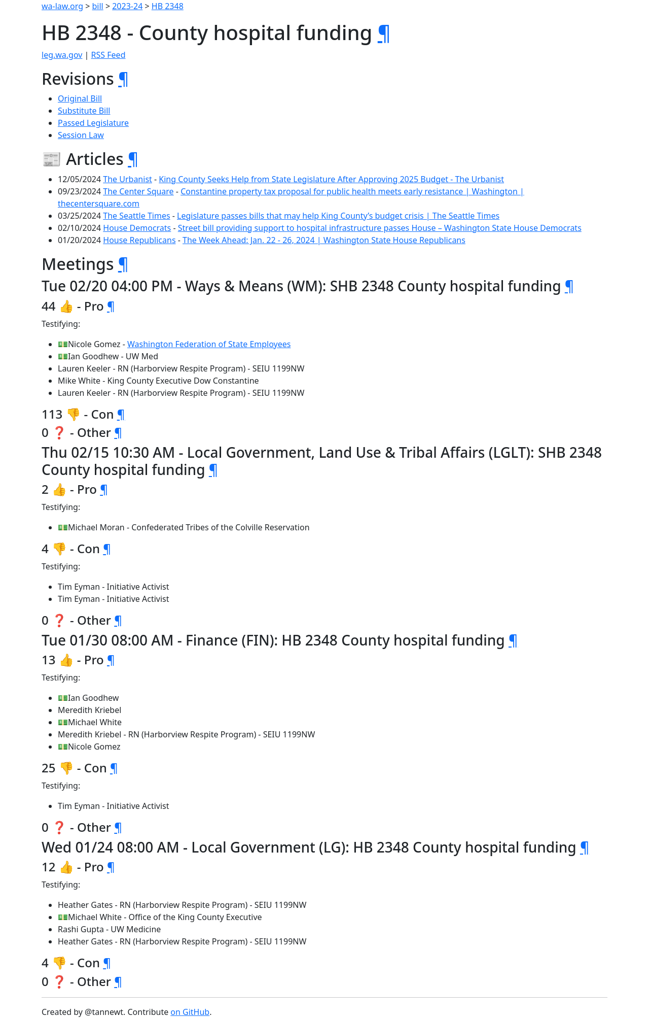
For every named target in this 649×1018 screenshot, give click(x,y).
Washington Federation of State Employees (209, 344)
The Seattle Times (136, 215)
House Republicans (139, 240)
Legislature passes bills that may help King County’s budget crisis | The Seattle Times (338, 215)
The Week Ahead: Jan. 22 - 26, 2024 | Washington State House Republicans (324, 240)
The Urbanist (127, 179)
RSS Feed (108, 54)
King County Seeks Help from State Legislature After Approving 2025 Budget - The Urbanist (331, 179)
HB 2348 (168, 6)
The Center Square (138, 191)
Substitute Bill (84, 110)
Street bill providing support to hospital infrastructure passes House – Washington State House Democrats (380, 227)
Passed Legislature (93, 122)
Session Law (81, 135)
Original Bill (80, 98)
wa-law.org (62, 6)
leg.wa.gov (62, 54)
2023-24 (127, 6)
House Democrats (137, 227)
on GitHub (189, 1011)
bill (97, 6)
